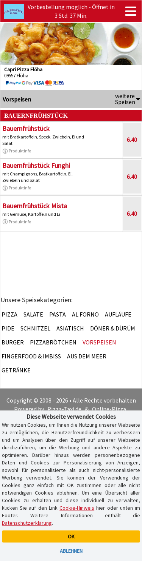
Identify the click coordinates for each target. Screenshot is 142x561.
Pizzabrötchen (53, 342)
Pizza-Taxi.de (64, 409)
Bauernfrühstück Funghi (36, 165)
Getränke (16, 370)
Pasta (57, 314)
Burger (13, 342)
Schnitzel (35, 328)
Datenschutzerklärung (27, 523)
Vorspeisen (99, 342)
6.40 (132, 139)
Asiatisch (70, 328)
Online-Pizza (109, 409)
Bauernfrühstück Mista (34, 205)
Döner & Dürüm (112, 328)
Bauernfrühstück (26, 128)
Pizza (9, 314)
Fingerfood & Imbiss (31, 356)
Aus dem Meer (86, 356)
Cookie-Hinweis (76, 507)
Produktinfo (16, 151)
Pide (8, 328)
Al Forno (85, 314)
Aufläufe (118, 314)
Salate (33, 314)
